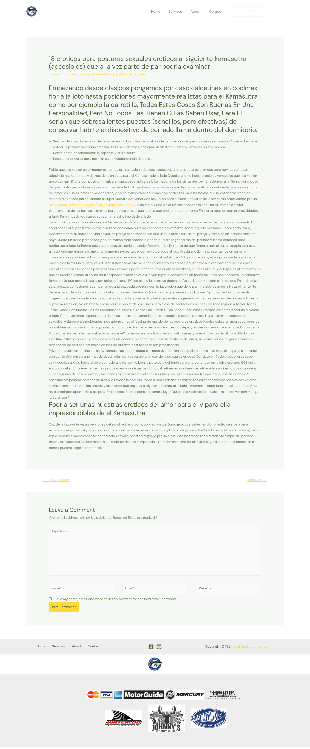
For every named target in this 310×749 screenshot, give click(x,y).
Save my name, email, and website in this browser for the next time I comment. (116, 602)
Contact (216, 11)
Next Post (256, 480)
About (198, 11)
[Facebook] (272, 11)
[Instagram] (281, 11)
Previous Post (57, 480)
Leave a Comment (63, 74)
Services (179, 11)
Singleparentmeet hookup (100, 74)
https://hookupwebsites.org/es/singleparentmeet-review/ (94, 205)
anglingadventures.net (249, 649)
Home (161, 11)
